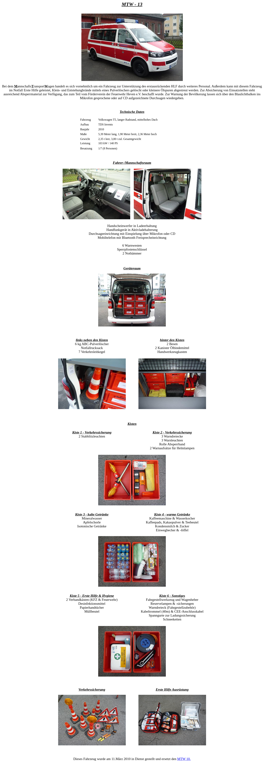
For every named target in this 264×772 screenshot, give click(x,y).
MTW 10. (184, 759)
